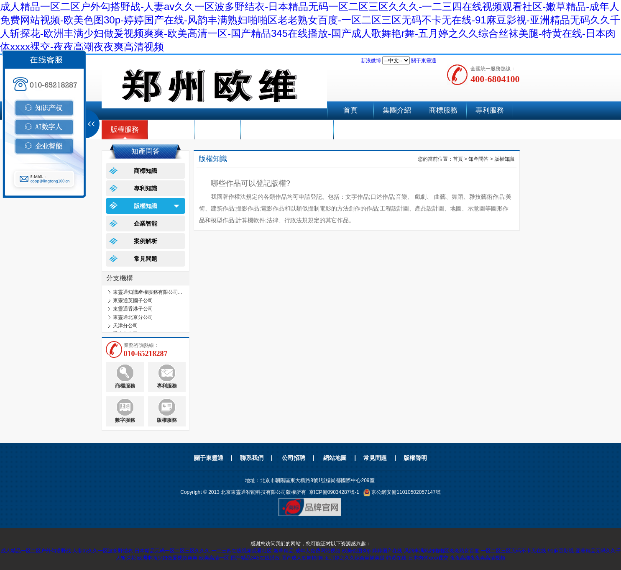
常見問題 (145, 258)
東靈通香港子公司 (133, 309)
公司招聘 (293, 457)
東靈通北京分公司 (133, 317)
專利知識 (145, 188)
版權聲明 (415, 457)
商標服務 (443, 110)
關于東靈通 (423, 61)
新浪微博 (371, 61)
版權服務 (124, 130)
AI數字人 (170, 130)
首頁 (350, 110)
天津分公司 (125, 326)
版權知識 (145, 206)
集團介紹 (397, 110)
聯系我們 (310, 130)
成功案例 (264, 130)
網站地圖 (335, 457)
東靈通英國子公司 (133, 300)
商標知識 (145, 170)
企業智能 (217, 130)
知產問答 (478, 159)
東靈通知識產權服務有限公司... (147, 292)
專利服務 (489, 110)
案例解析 (145, 241)
